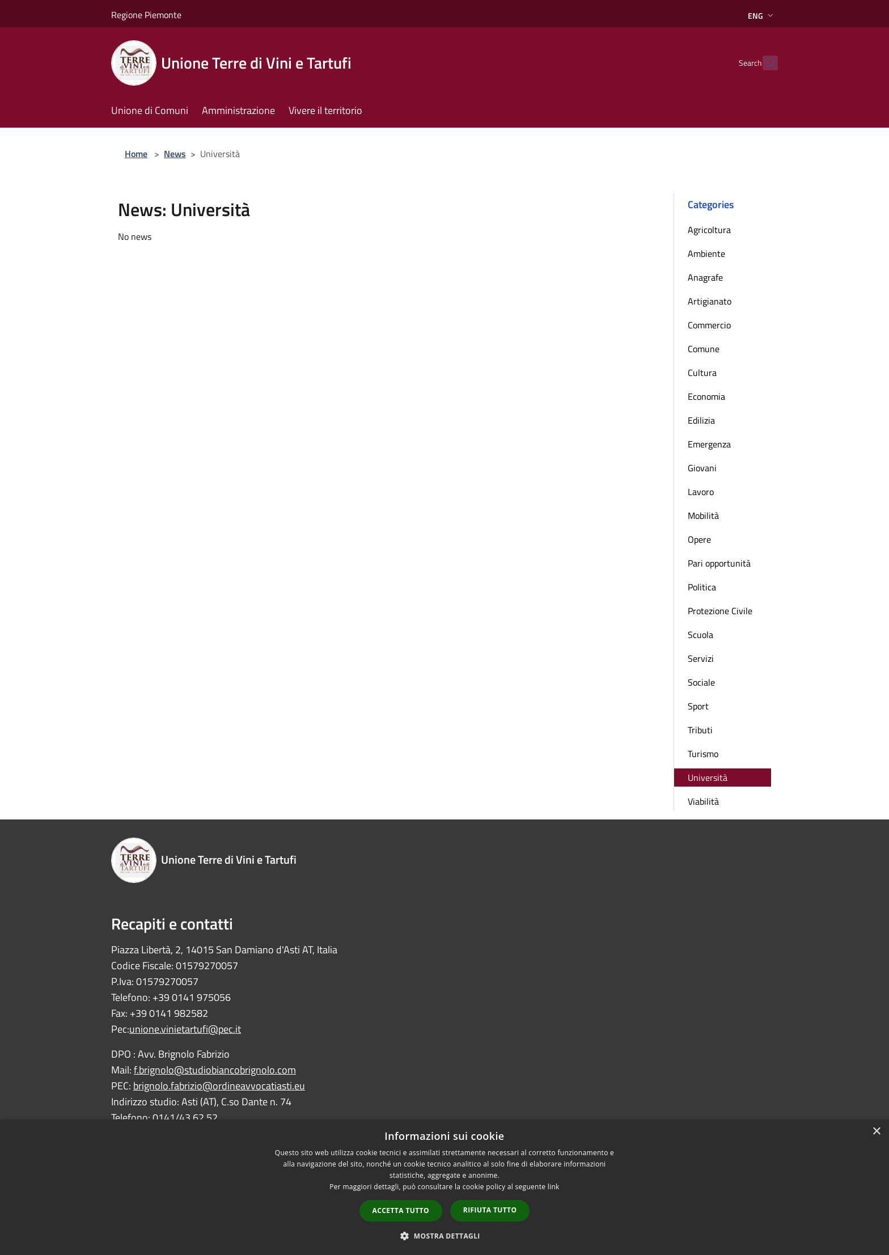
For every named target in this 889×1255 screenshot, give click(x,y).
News (175, 153)
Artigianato (709, 301)
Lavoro (701, 491)
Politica (702, 587)
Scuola (700, 634)
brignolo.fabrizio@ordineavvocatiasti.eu (219, 1085)
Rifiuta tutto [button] (490, 1210)
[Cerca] (764, 63)
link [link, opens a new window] (554, 1186)
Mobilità (703, 515)
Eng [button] (762, 16)
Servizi (701, 658)
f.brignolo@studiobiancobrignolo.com (215, 1069)
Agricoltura (709, 229)
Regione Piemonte (146, 15)
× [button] (876, 1131)
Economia (706, 396)
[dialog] (444, 1187)
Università (707, 777)
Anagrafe (705, 277)
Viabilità (703, 801)
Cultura (702, 372)
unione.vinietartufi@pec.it (185, 1029)
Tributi (700, 730)
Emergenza (709, 444)
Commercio (709, 325)
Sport (698, 706)
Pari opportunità (719, 563)
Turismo (703, 753)
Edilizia (701, 420)
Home (136, 153)
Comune (703, 349)
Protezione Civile (720, 611)
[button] (444, 1235)
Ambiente (706, 253)
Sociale (701, 682)
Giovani (702, 468)
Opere (699, 539)
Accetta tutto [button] (400, 1210)
